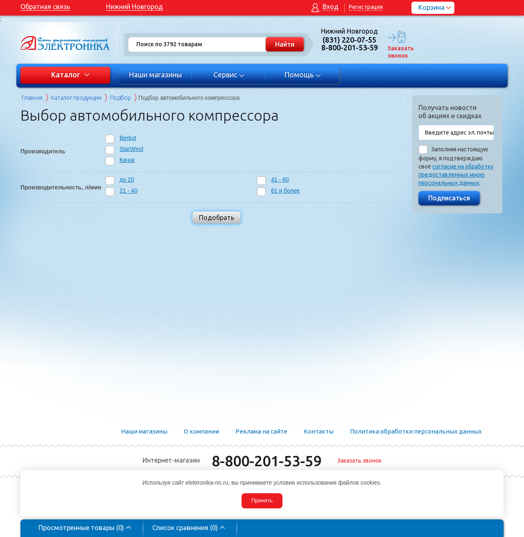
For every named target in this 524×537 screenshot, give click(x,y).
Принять (262, 500)
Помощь (302, 74)
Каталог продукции (76, 97)
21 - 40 (129, 190)
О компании (201, 431)
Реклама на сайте (261, 431)
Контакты (319, 431)
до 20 (127, 179)
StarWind (131, 149)
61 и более (285, 190)
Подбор (120, 97)
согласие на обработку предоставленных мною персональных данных (455, 174)
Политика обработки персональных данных (416, 431)
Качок (127, 160)
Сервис (229, 74)
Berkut (128, 138)
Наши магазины (155, 74)
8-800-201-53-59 (266, 460)
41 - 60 (280, 179)
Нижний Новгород (134, 6)
